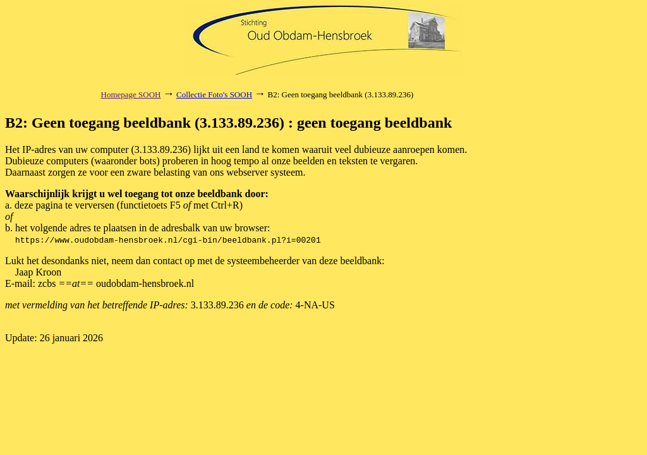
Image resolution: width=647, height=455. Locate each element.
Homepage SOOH (131, 94)
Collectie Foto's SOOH (214, 94)
